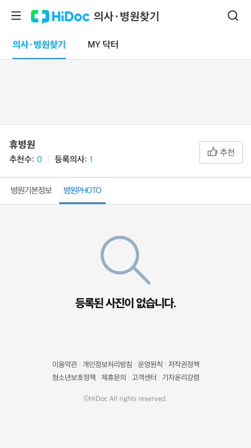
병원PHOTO (82, 190)
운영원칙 (150, 365)
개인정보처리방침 (107, 365)
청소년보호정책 (74, 378)
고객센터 (144, 378)
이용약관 (64, 365)
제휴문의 (113, 378)
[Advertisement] (125, 89)
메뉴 (16, 15)
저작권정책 (183, 365)
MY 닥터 (103, 45)
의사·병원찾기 (127, 17)
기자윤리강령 (180, 378)
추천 (221, 152)
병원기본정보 (31, 190)
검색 (233, 15)
